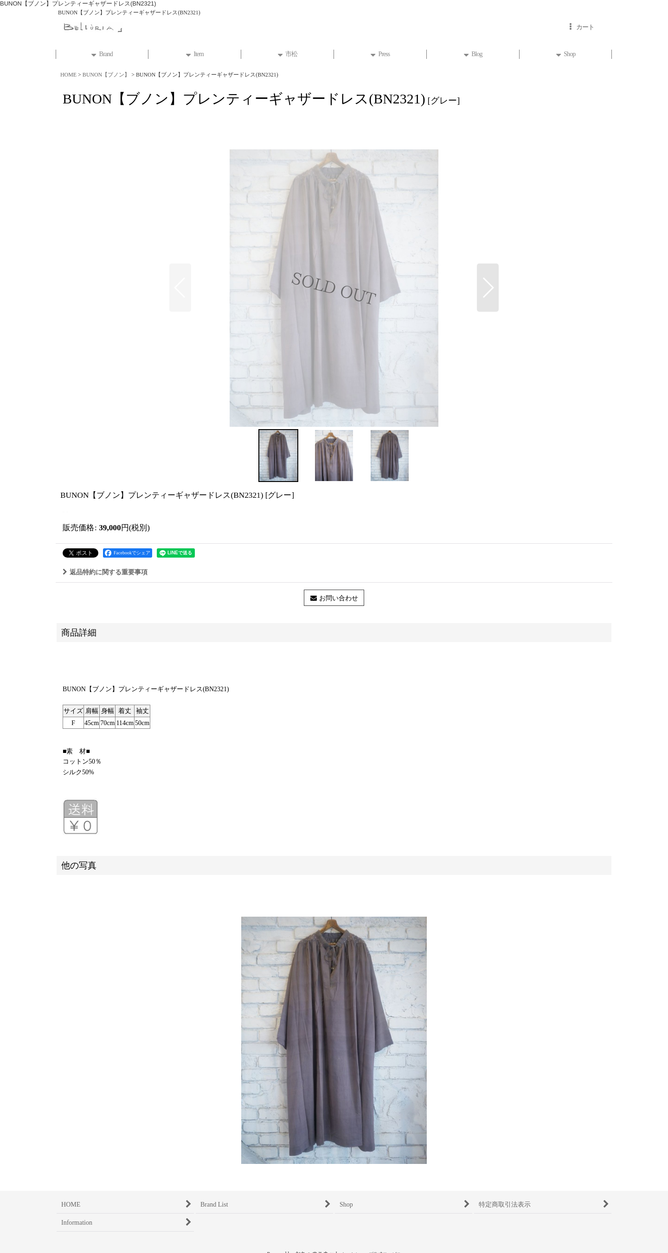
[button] (180, 287)
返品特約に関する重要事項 (105, 572)
